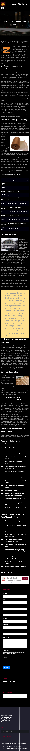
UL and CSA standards (16, 362)
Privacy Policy (24, 749)
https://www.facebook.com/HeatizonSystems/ (12, 736)
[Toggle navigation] (27, 4)
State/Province (6, 605)
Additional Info (6, 630)
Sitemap (19, 749)
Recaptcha (5, 651)
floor (12, 166)
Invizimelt (20, 96)
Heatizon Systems (16, 4)
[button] (15, 447)
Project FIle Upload (7, 643)
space (16, 166)
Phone (4, 599)
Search (2, 720)
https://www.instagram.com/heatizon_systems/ (12, 740)
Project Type (5, 618)
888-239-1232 (8, 675)
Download (25, 572)
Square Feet (6, 624)
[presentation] (15, 656)
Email (4, 593)
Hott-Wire (13, 387)
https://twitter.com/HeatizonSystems (10, 738)
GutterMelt (8, 372)
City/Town (5, 612)
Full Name (5, 587)
